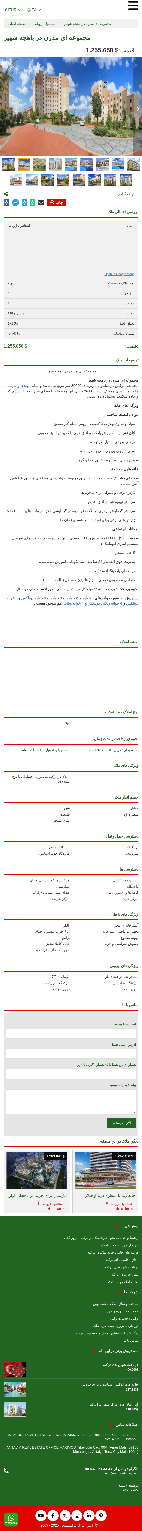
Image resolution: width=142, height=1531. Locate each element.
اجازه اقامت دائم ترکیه (121, 1260)
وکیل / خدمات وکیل (124, 1319)
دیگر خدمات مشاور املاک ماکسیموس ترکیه (107, 1333)
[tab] (8, 164)
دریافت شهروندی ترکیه (121, 1267)
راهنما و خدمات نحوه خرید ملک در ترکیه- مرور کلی (101, 1238)
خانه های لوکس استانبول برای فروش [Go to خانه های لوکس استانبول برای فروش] (109, 1384)
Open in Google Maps (119, 274)
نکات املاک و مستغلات (122, 1282)
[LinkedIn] (89, 1515)
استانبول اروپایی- (45, 24)
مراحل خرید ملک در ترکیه (119, 1245)
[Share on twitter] (24, 202)
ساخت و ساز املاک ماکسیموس (115, 1304)
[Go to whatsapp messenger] (32, 202)
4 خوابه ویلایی (73, 603)
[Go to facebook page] (6, 202)
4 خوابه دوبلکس (34, 598)
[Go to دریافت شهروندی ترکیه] (15, 1369)
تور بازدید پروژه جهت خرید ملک (115, 1326)
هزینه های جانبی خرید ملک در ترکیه (112, 1253)
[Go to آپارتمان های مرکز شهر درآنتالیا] (15, 1408)
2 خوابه (72, 598)
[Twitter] (65, 1515)
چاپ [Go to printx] (56, 202)
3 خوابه (55, 598)
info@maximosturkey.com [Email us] (121, 1473)
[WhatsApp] (11, 1519)
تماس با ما (130, 1341)
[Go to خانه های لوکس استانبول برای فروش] (15, 1388)
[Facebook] (53, 1515)
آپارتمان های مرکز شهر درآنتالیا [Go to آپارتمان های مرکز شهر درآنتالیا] (114, 1404)
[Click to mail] (41, 202)
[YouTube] (41, 1515)
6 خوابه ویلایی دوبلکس (105, 603)
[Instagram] (76, 1515)
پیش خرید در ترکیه (124, 1275)
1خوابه (88, 598)
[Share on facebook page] (15, 203)
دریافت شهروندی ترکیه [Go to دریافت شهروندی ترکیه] (120, 1365)
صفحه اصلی (17, 24)
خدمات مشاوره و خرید (122, 1311)
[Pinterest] (101, 1515)
